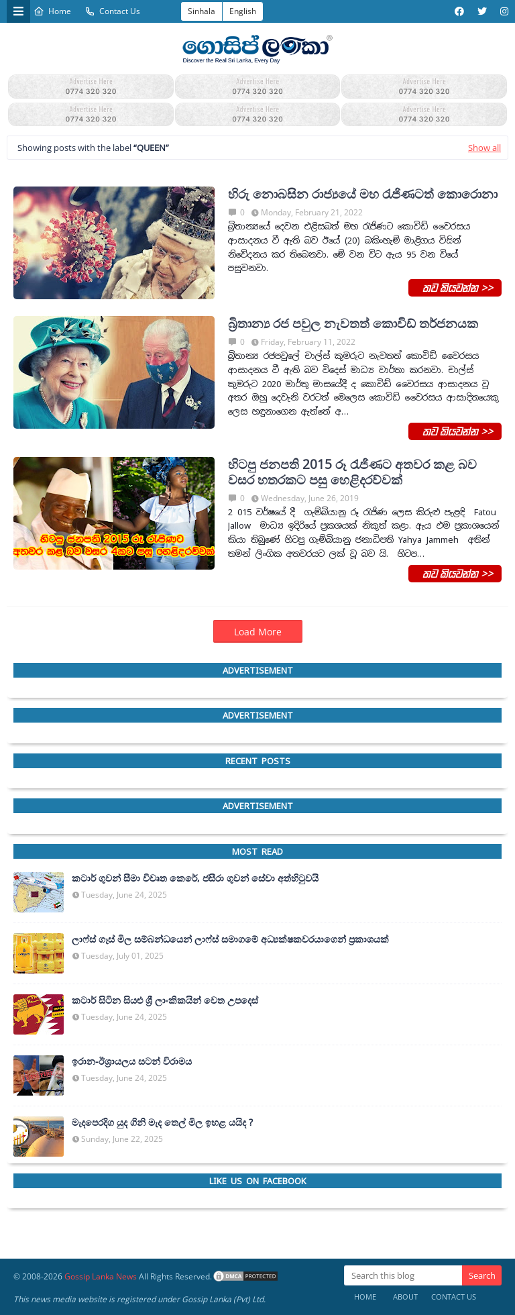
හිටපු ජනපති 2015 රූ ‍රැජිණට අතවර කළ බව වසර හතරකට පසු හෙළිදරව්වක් (352, 472)
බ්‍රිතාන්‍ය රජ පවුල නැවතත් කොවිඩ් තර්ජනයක (353, 323)
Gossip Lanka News (100, 1276)
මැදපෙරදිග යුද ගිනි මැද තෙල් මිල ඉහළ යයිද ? (162, 1122)
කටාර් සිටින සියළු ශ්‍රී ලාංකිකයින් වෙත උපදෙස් (165, 1000)
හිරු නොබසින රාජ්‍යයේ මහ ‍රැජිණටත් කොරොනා (363, 194)
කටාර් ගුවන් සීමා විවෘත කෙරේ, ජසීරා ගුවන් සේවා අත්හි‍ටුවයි (195, 878)
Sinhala (201, 11)
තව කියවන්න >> (455, 287)
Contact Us (112, 11)
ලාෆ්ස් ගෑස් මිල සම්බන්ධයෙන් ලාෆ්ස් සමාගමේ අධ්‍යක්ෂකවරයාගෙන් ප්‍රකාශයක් (230, 939)
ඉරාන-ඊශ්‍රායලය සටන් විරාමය (132, 1061)
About (405, 1297)
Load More (258, 631)
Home (52, 11)
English (242, 11)
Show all (484, 148)
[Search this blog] (403, 1275)
